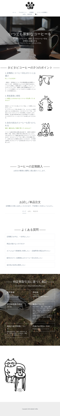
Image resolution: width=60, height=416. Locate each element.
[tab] (30, 236)
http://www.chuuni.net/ (12, 296)
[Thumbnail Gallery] (15, 373)
